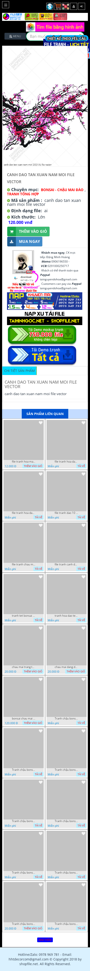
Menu (15, 36)
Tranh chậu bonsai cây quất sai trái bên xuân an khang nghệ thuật (66, 821)
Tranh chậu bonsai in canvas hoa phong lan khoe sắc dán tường (66, 872)
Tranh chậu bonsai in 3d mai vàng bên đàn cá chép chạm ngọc (23, 821)
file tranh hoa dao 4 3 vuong (23, 513)
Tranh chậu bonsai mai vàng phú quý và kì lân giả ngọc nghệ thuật (23, 872)
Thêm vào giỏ (27, 231)
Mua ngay (23, 241)
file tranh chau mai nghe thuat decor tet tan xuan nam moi (23, 564)
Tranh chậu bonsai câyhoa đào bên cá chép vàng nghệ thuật (66, 718)
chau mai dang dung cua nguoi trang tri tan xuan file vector (66, 667)
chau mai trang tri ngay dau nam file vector (23, 667)
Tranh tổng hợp (23, 194)
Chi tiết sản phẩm (19, 370)
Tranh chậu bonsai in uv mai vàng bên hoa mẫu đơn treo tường (23, 924)
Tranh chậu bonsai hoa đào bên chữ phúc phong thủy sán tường (66, 924)
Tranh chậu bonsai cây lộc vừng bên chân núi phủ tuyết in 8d (66, 769)
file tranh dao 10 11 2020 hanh (66, 513)
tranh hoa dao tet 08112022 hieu (66, 615)
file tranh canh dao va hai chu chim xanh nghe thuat (66, 564)
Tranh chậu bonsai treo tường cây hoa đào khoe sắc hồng (23, 769)
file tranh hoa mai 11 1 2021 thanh (23, 461)
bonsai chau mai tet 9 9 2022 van (23, 718)
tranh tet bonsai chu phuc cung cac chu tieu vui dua (23, 615)
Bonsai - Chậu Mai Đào (62, 189)
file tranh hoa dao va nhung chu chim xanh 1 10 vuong (66, 461)
